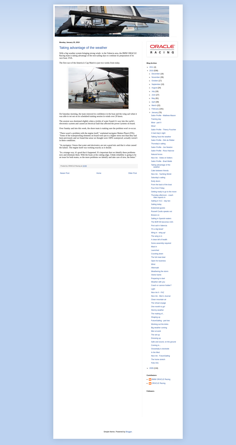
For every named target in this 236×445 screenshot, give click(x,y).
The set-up (155, 335)
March (154, 105)
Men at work (156, 331)
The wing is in (156, 236)
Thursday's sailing (158, 144)
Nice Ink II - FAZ (157, 292)
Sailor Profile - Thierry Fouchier (163, 130)
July (153, 91)
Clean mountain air (158, 299)
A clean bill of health (159, 240)
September (156, 84)
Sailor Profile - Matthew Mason (163, 115)
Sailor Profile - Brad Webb (161, 161)
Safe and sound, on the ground (163, 342)
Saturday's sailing (158, 177)
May (153, 98)
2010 (151, 71)
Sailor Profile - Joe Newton (161, 147)
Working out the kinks (159, 324)
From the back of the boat (161, 185)
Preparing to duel (158, 278)
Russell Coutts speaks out (161, 211)
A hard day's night (158, 133)
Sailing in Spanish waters (161, 218)
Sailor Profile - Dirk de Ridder (162, 140)
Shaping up (155, 317)
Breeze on (155, 215)
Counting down (157, 254)
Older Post (132, 173)
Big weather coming (159, 328)
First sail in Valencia (159, 226)
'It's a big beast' (157, 229)
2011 (151, 67)
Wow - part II (156, 123)
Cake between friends (160, 171)
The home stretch (158, 359)
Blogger (129, 432)
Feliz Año (154, 363)
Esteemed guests (158, 208)
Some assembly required (161, 243)
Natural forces (156, 154)
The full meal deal (158, 257)
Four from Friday (158, 188)
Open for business (158, 261)
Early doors (155, 181)
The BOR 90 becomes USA (162, 222)
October (155, 81)
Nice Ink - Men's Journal (160, 296)
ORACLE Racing (158, 383)
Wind (153, 264)
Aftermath (155, 268)
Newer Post (64, 173)
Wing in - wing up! (158, 233)
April (154, 102)
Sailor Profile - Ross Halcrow (162, 151)
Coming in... (156, 345)
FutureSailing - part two (160, 321)
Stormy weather (157, 310)
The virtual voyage (158, 303)
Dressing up (156, 338)
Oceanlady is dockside (160, 349)
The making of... (157, 314)
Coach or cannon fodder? (161, 285)
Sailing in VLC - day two (160, 201)
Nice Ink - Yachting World (161, 174)
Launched (155, 250)
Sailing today (156, 204)
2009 (151, 368)
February (155, 109)
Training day (156, 119)
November (156, 77)
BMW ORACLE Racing (161, 379)
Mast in (154, 247)
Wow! (153, 126)
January (155, 112)
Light (153, 289)
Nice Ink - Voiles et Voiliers (161, 158)
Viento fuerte (156, 275)
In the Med (155, 352)
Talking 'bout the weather (161, 137)
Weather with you (158, 282)
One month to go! (158, 307)
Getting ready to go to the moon (164, 192)
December (156, 74)
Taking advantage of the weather (83, 48)
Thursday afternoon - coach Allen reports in (162, 196)
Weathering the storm (159, 271)
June (154, 95)
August (155, 88)
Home (98, 173)
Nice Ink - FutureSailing (160, 356)
